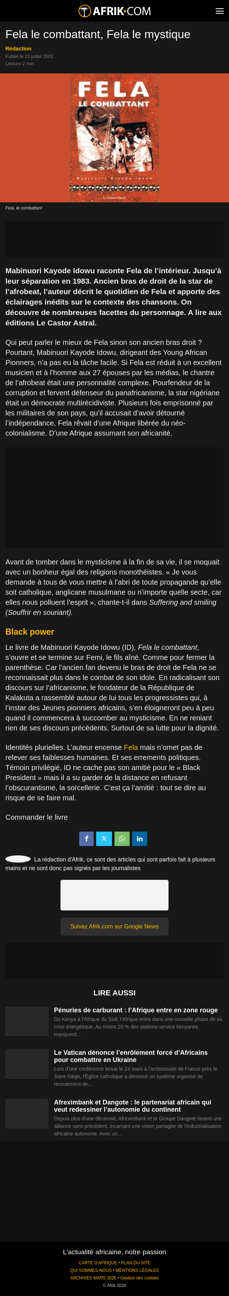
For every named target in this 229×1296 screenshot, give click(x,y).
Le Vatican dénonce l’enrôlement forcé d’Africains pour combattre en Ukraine (131, 1056)
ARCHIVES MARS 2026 (93, 1278)
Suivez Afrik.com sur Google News (114, 926)
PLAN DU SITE (135, 1262)
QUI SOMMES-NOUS (91, 1270)
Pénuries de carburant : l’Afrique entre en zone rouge (136, 1010)
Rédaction (18, 48)
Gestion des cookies (139, 1278)
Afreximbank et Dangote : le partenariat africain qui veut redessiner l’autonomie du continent (132, 1106)
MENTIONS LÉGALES (137, 1270)
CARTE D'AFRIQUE (97, 1262)
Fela (131, 747)
